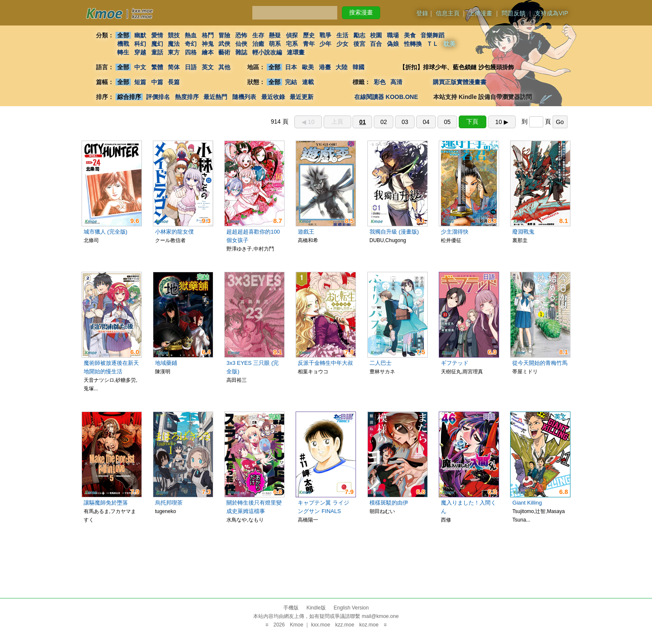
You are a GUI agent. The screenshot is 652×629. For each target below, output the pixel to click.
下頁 (472, 121)
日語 (190, 67)
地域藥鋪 (166, 363)
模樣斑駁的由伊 (389, 502)
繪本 (207, 52)
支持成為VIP (551, 13)
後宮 (359, 43)
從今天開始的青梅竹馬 (539, 363)
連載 (308, 82)
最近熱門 (215, 96)
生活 (342, 35)
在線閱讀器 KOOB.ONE (386, 96)
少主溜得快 (455, 231)
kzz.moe (344, 625)
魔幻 (157, 43)
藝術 (224, 52)
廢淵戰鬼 (523, 231)
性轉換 (412, 43)
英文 (207, 67)
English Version (351, 608)
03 (404, 121)
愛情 (157, 35)
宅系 (291, 43)
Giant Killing (527, 502)
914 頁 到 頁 (419, 121)
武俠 (224, 43)
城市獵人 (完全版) (105, 231)
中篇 (157, 82)
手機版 (291, 608)
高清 (396, 82)
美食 (410, 35)
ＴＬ (432, 43)
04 (426, 121)
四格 (190, 52)
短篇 (140, 82)
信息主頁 (448, 13)
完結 (291, 82)
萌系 (274, 43)
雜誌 (241, 52)
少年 (325, 43)
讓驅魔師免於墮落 (106, 502)
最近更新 (301, 96)
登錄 (422, 13)
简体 (173, 67)
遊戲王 (306, 231)
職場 (393, 35)
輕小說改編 (267, 52)
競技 (173, 35)
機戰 (123, 43)
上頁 (337, 121)
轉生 (123, 52)
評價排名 (158, 96)
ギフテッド (455, 363)
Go (560, 121)
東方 (173, 52)
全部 (123, 35)
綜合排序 (129, 96)
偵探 (291, 35)
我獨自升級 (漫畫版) (394, 231)
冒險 (224, 35)
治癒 (258, 43)
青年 (308, 43)
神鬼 (207, 43)
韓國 (358, 67)
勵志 (359, 35)
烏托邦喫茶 (169, 502)
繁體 (157, 67)
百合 (376, 43)
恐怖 (241, 35)
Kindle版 (315, 608)
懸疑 (274, 35)
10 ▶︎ (501, 121)
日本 (291, 67)
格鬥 (207, 35)
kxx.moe (320, 625)
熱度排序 (186, 96)
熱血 (190, 35)
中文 (140, 67)
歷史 (308, 35)
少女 (342, 43)
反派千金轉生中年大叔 (325, 363)
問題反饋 (513, 13)
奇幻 (190, 43)
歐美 (308, 67)
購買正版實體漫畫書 (459, 82)
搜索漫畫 (361, 12)
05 (447, 121)
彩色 (379, 82)
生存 (258, 35)
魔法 (173, 43)
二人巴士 (381, 363)
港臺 (325, 67)
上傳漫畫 (480, 13)
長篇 (173, 82)
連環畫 (295, 52)
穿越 (140, 52)
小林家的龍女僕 (174, 231)
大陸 (341, 67)
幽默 (140, 35)
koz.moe (368, 625)
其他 (224, 67)
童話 (157, 52)
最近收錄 (273, 96)
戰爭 (325, 35)
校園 (376, 35)
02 (384, 121)
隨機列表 (244, 96)
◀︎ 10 (308, 121)
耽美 (449, 43)
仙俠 (241, 43)
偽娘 (393, 43)
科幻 (140, 43)
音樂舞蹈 (432, 35)
